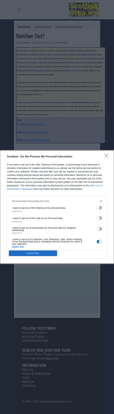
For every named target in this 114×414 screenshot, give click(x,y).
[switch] (99, 207)
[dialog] (57, 207)
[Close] (107, 157)
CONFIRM (33, 253)
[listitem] (57, 201)
